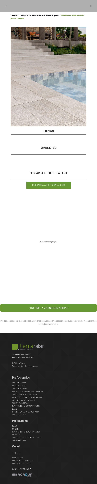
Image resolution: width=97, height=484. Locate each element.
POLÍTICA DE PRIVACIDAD (23, 460)
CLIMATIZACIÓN (19, 415)
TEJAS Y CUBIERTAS (20, 403)
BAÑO (14, 409)
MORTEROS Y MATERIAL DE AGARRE (27, 397)
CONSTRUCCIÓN (19, 440)
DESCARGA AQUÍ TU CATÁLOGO (48, 185)
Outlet (16, 446)
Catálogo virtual (25, 15)
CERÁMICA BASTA (19, 388)
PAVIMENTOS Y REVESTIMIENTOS (26, 406)
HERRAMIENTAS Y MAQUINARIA (25, 412)
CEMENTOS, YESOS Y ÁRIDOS (24, 394)
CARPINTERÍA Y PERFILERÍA (23, 400)
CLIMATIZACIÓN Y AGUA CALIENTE (27, 437)
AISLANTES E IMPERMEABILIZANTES (27, 391)
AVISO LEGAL (17, 457)
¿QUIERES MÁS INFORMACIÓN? (48, 308)
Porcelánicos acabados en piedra (46, 15)
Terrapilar (14, 15)
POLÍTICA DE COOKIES (21, 463)
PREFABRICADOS (19, 385)
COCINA (15, 429)
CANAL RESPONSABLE (21, 469)
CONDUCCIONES (19, 382)
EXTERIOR (16, 434)
